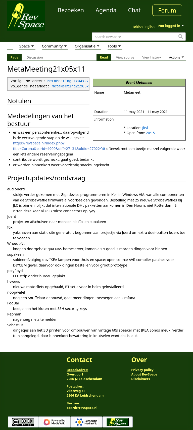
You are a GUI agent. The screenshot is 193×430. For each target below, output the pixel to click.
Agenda (105, 10)
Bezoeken (71, 10)
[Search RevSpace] (139, 36)
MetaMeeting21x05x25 (72, 86)
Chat (134, 10)
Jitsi (145, 127)
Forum (167, 10)
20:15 (150, 132)
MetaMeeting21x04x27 (68, 81)
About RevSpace (144, 374)
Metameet (144, 82)
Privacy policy (142, 369)
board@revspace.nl (82, 407)
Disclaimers (140, 379)
